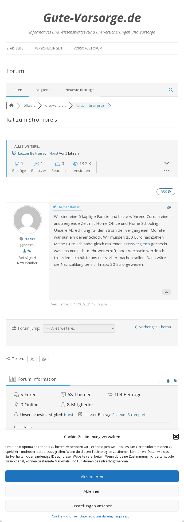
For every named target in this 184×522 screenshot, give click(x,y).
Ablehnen (92, 491)
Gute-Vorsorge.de (92, 17)
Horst (53, 153)
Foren (17, 89)
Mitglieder (44, 89)
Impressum (123, 516)
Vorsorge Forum (88, 48)
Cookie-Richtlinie (64, 516)
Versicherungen (48, 48)
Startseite (14, 48)
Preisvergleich (137, 243)
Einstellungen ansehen (92, 505)
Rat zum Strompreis (129, 414)
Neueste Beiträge (79, 89)
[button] (176, 436)
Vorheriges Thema (153, 326)
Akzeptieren (92, 476)
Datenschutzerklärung (96, 516)
